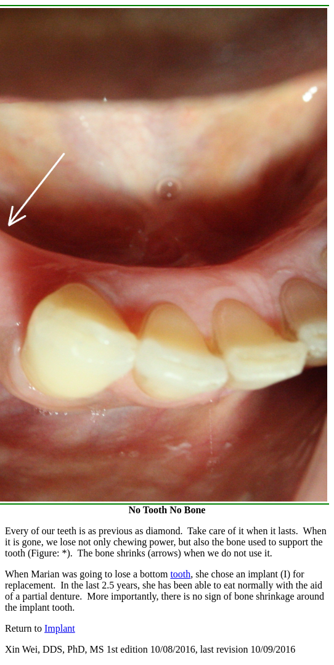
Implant (59, 628)
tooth (180, 574)
